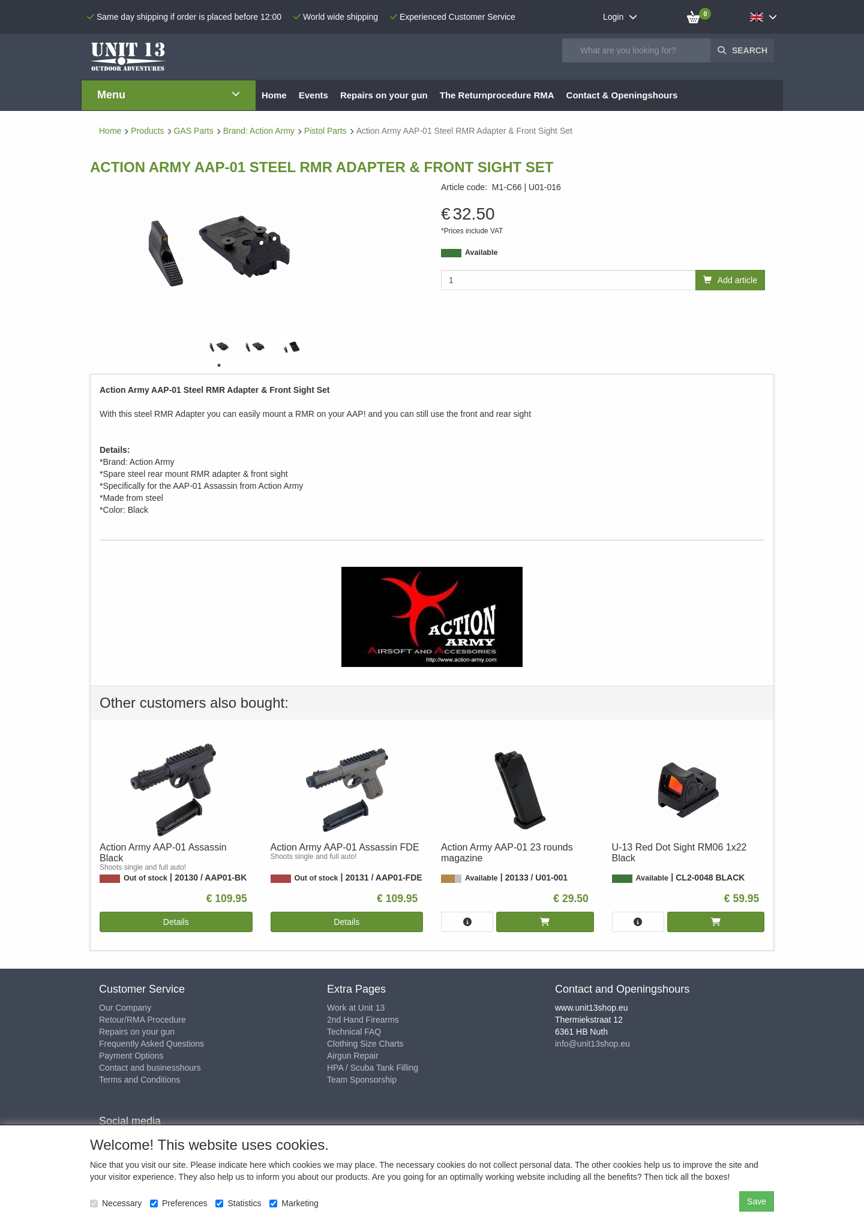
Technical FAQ (354, 1031)
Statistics (238, 1203)
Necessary (116, 1203)
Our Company (125, 1007)
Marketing (293, 1203)
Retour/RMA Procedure (142, 1019)
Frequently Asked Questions (151, 1043)
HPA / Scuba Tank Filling (372, 1067)
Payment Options (131, 1055)
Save (756, 1201)
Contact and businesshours (150, 1067)
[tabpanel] (219, 347)
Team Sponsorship (362, 1079)
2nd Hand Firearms (363, 1019)
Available (481, 252)
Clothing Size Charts (365, 1043)
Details (176, 922)
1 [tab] (219, 365)
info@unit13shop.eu (592, 1043)
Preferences (178, 1203)
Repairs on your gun (137, 1031)
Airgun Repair (353, 1055)
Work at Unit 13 (356, 1007)
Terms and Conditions (139, 1079)
